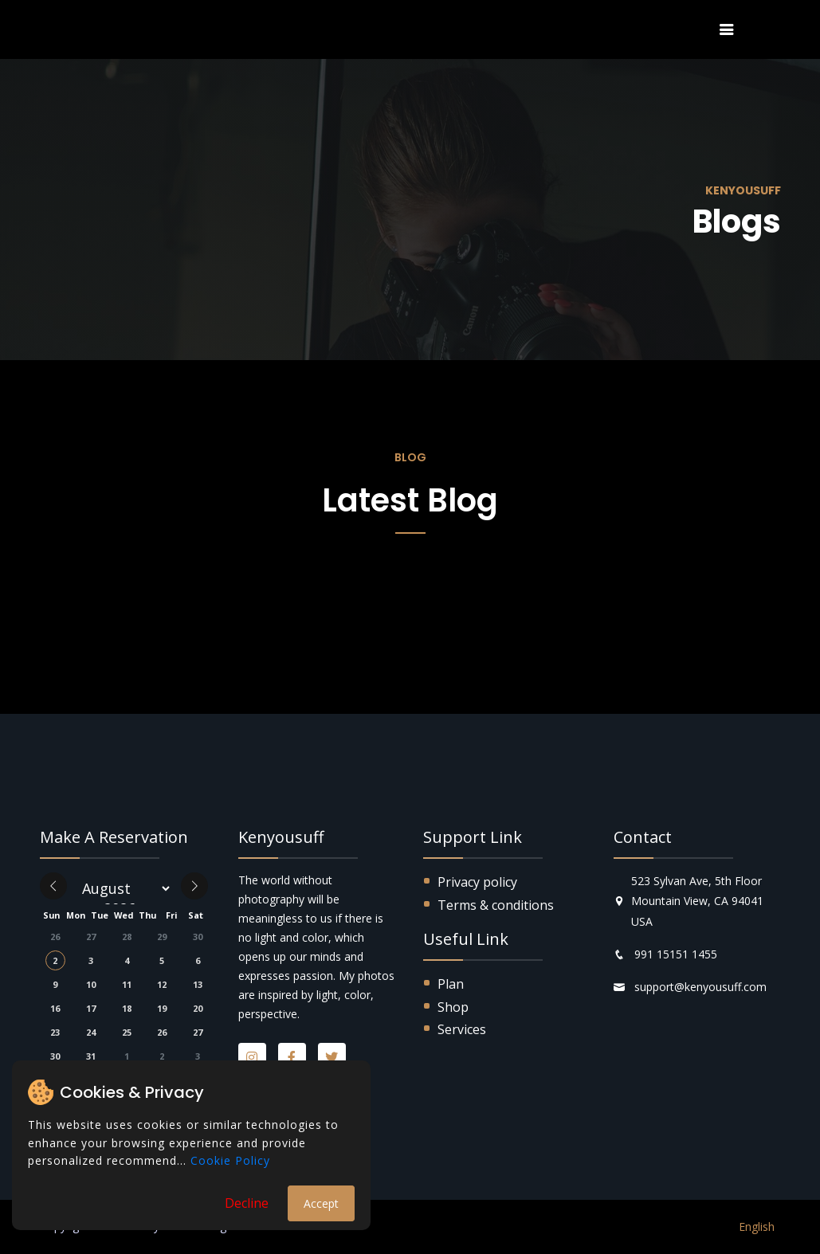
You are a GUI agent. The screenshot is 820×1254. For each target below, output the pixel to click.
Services (461, 1029)
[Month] (123, 888)
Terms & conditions (495, 905)
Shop (453, 1007)
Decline (247, 1203)
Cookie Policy (230, 1160)
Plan (450, 984)
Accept (321, 1203)
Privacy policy (477, 882)
